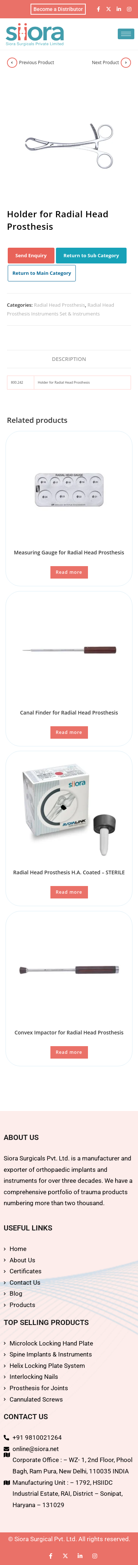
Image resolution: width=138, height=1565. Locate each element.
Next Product (105, 62)
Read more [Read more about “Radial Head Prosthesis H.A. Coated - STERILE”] (69, 892)
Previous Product (36, 62)
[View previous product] (12, 63)
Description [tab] (69, 358)
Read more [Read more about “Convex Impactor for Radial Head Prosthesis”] (69, 1052)
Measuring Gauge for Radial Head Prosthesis (69, 552)
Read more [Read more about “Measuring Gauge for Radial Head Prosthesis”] (69, 572)
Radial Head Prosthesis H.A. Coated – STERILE (69, 872)
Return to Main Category (42, 273)
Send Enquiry (31, 255)
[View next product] (126, 63)
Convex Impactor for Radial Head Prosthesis (68, 1032)
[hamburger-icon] (126, 34)
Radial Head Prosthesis (59, 305)
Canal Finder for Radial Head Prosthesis (69, 712)
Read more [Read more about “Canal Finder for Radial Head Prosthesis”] (69, 732)
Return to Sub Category (91, 255)
